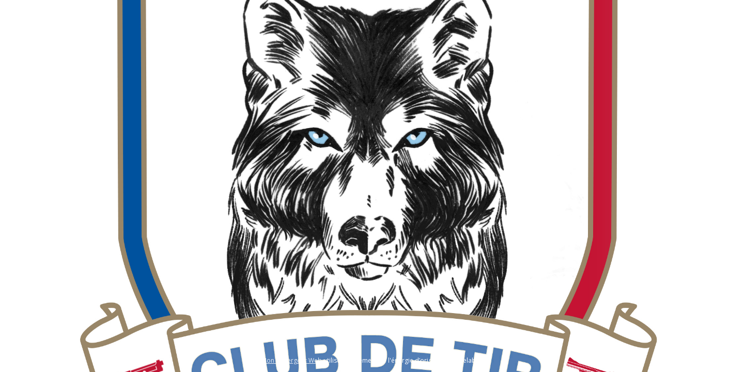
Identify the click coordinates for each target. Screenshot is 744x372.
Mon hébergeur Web (291, 360)
